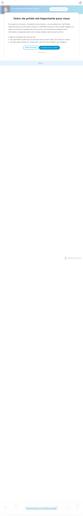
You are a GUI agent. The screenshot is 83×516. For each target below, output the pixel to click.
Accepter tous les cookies (49, 47)
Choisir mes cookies (30, 47)
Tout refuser (41, 52)
